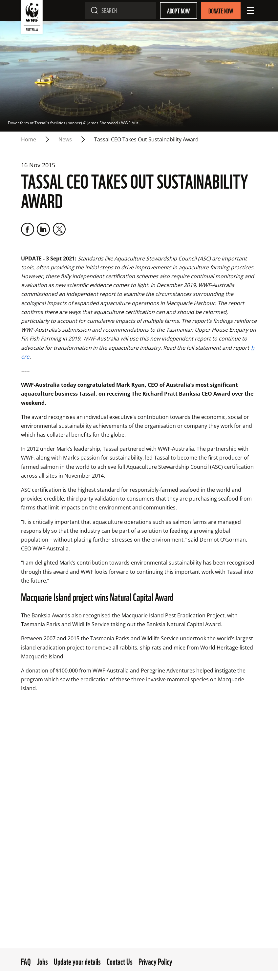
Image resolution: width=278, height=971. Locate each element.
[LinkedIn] (43, 229)
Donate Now (220, 10)
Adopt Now (178, 10)
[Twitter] (59, 229)
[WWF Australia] (32, 18)
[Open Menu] (250, 10)
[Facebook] (27, 229)
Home (28, 139)
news (65, 139)
